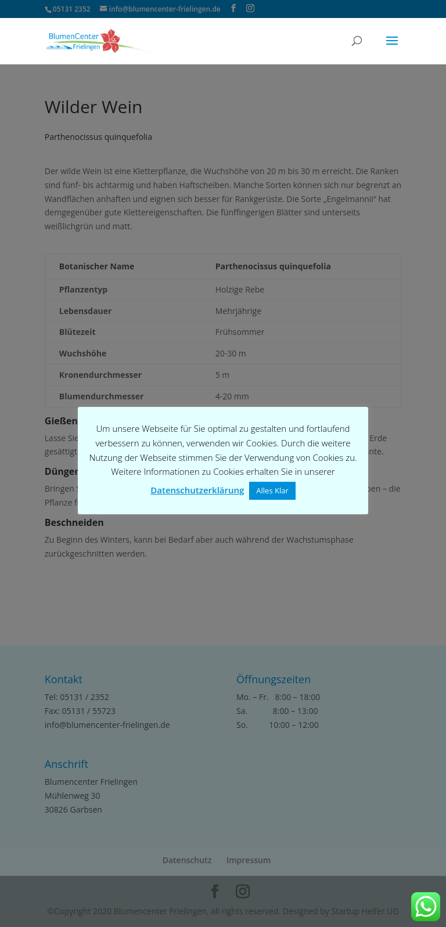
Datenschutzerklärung (197, 490)
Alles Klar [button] (272, 490)
